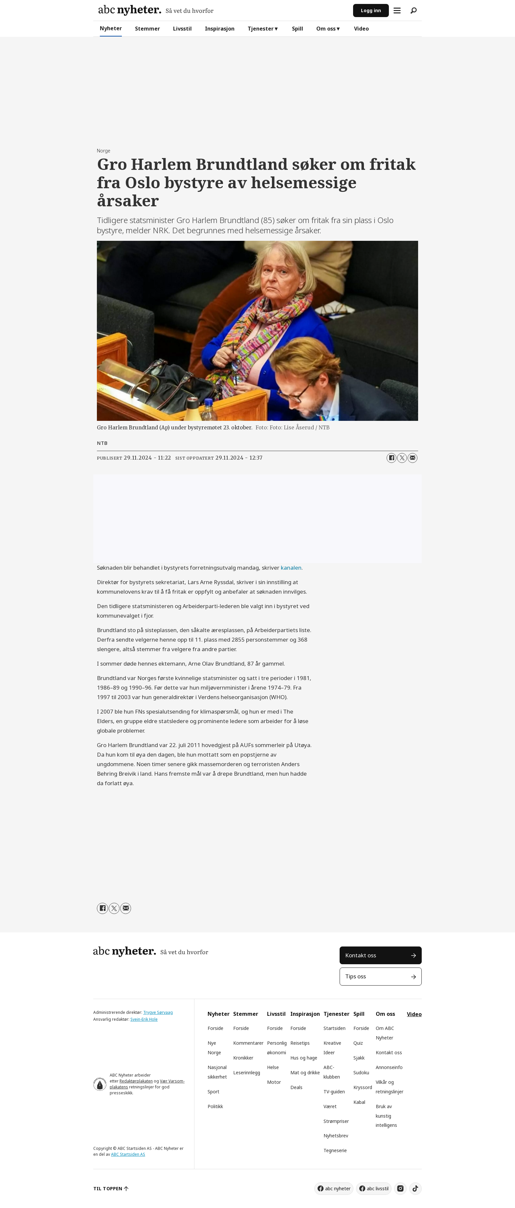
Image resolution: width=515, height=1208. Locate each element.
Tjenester (261, 28)
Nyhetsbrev (336, 1135)
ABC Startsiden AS (128, 1154)
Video (361, 28)
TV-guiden (334, 1091)
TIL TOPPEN (107, 1188)
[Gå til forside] (156, 10)
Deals (296, 1087)
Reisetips (300, 1043)
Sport (213, 1091)
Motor (274, 1082)
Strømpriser (336, 1121)
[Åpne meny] (397, 10)
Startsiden (335, 1028)
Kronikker (243, 1058)
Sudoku (361, 1072)
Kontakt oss (360, 955)
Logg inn (371, 10)
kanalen (291, 567)
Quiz (358, 1043)
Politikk (215, 1106)
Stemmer (147, 28)
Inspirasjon (220, 28)
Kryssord (362, 1087)
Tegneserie (335, 1150)
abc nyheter (337, 1188)
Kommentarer (248, 1043)
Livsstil (182, 28)
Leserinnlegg (246, 1072)
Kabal (359, 1102)
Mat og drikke (305, 1072)
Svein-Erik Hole (144, 1019)
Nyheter (111, 28)
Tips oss (355, 976)
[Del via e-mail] (412, 458)
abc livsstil (378, 1188)
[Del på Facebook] (391, 458)
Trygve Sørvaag (158, 1012)
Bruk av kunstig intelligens (386, 1115)
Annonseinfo (389, 1067)
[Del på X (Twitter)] (402, 458)
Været (330, 1106)
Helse (273, 1067)
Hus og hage (303, 1058)
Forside (215, 1028)
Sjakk (359, 1058)
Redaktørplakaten (136, 1081)
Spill (297, 28)
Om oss (326, 28)
